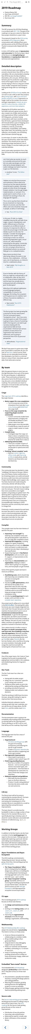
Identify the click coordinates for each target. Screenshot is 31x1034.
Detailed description (11, 66)
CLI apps (5, 896)
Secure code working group (12, 1000)
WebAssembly (7, 924)
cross (10, 407)
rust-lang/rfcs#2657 (16, 16)
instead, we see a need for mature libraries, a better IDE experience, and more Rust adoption (14, 104)
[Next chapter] (25, 1027)
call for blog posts (14, 40)
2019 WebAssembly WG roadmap (14, 928)
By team (6, 367)
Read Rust (9, 352)
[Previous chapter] (5, 1027)
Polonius (17, 639)
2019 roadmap (21, 900)
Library (4, 792)
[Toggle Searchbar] (7, 2)
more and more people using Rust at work (14, 97)
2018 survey (24, 38)
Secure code (6, 996)
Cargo (4, 393)
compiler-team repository (13, 600)
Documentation (8, 714)
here (6, 708)
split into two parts (7, 864)
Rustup (14, 407)
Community (6, 467)
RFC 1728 (16, 31)
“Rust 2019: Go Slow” (16, 212)
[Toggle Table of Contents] (1, 2)
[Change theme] (4, 2)
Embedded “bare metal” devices (14, 964)
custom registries (19, 453)
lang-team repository (20, 749)
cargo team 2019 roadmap (12, 396)
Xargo (27, 405)
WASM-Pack (23, 407)
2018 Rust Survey (16, 93)
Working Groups (10, 829)
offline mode (12, 455)
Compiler (5, 525)
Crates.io (5, 653)
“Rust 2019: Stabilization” (14, 304)
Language (5, 731)
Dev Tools (5, 670)
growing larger (8, 96)
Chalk (5, 639)
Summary (6, 25)
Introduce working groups (16, 742)
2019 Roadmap (11, 8)
